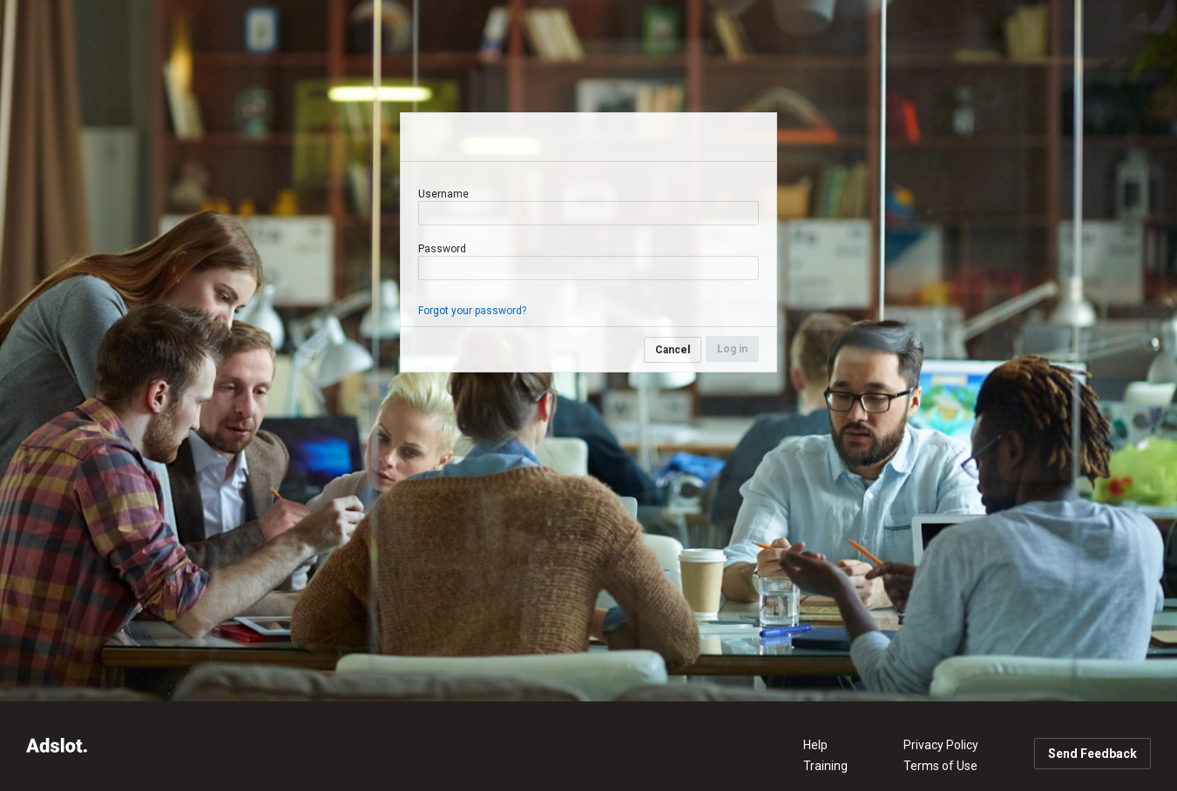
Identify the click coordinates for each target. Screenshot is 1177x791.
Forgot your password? (472, 311)
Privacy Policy (940, 745)
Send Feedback (1092, 754)
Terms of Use (940, 766)
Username (443, 194)
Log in (732, 349)
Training (825, 766)
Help (815, 745)
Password (442, 249)
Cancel (672, 350)
